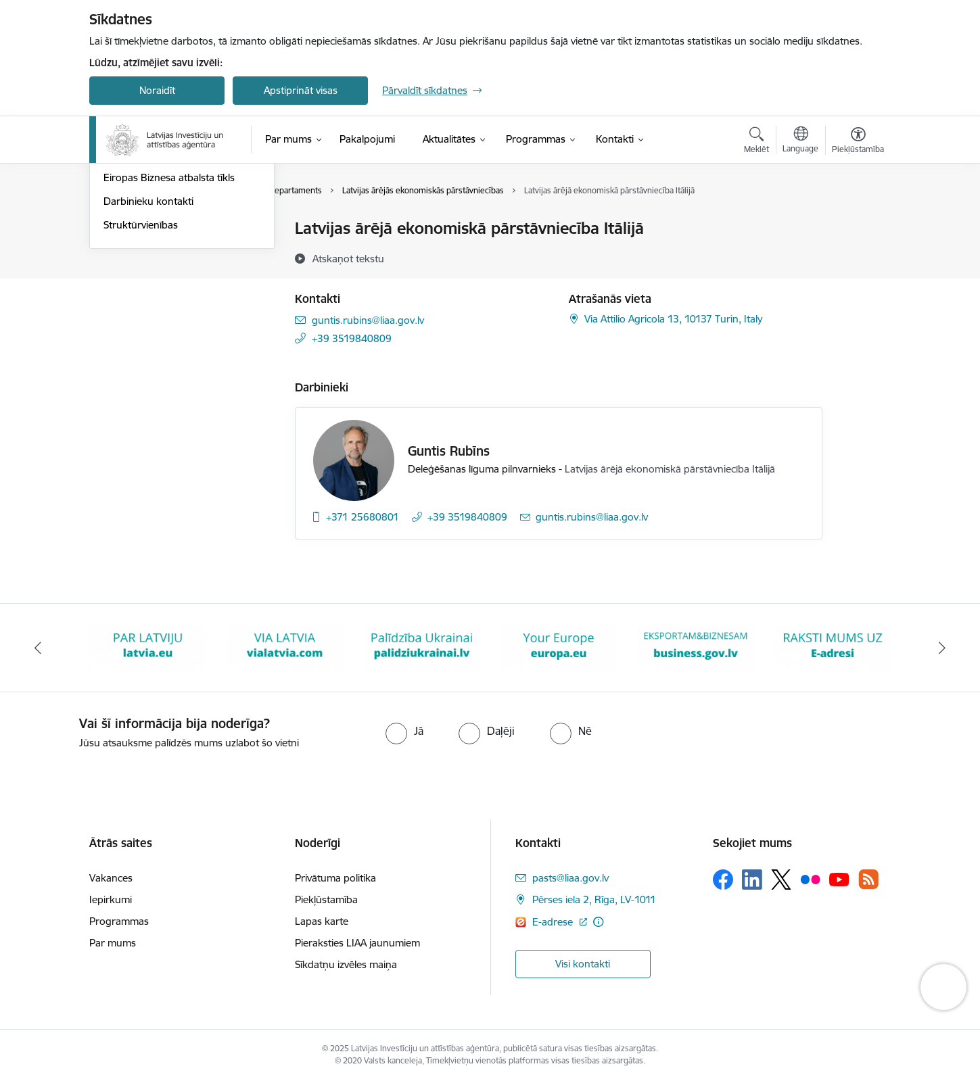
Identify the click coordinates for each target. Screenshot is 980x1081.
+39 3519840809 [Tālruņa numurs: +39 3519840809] (352, 338)
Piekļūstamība (326, 899)
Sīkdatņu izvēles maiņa (346, 964)
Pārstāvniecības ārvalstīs (158, 299)
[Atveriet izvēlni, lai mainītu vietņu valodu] (800, 141)
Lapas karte (321, 921)
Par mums (112, 942)
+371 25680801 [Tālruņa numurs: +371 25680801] (362, 516)
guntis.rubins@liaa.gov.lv (368, 320)
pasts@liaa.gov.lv (570, 877)
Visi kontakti (582, 963)
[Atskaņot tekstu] (348, 258)
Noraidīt (157, 90)
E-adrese (554, 921)
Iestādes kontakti (142, 229)
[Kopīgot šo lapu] (857, 256)
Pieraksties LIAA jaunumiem (357, 942)
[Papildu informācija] (598, 922)
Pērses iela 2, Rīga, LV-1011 (594, 899)
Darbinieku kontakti (148, 346)
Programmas (119, 921)
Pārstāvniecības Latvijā (154, 276)
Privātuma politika (335, 877)
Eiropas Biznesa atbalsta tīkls (169, 323)
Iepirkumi (110, 899)
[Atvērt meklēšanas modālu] (756, 142)
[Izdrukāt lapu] (857, 222)
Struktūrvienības (140, 370)
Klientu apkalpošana (149, 252)
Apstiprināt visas (300, 90)
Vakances (111, 877)
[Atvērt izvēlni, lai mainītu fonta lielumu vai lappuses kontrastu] (858, 142)
